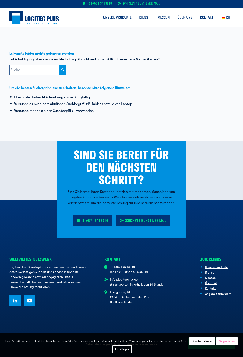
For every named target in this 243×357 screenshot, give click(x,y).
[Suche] (37, 70)
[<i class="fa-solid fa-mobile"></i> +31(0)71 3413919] (92, 220)
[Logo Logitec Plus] (34, 17)
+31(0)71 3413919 (99, 3)
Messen (210, 277)
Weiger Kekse (227, 341)
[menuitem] (117, 17)
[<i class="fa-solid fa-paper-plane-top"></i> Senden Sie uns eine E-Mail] (143, 220)
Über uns (211, 283)
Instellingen (122, 349)
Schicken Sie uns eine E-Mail (141, 3)
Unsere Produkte (216, 267)
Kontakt (210, 288)
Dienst (209, 272)
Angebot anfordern (218, 293)
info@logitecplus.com (125, 279)
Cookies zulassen (203, 341)
